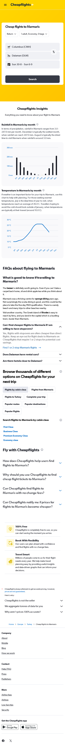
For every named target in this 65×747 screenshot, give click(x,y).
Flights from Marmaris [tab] (42, 389)
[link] (10, 740)
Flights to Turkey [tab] (13, 397)
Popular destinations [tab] (35, 404)
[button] (5, 4)
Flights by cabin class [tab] (15, 389)
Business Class (10, 431)
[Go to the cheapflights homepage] (22, 4)
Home (11, 624)
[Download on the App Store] (28, 727)
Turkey (29, 624)
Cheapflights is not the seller (34, 600)
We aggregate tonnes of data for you (34, 606)
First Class (8, 427)
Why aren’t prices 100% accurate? (34, 612)
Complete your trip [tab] (36, 397)
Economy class (10, 440)
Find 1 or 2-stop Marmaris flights (22, 347)
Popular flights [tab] (12, 411)
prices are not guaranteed (15, 591)
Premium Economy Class (15, 435)
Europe (20, 624)
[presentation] (37, 124)
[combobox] (11, 34)
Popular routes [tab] (12, 404)
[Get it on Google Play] (10, 727)
